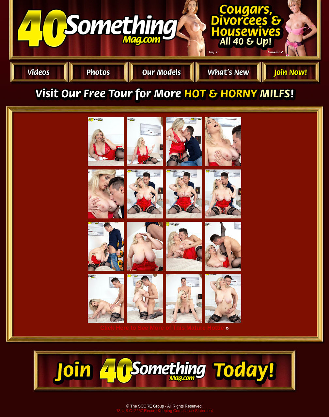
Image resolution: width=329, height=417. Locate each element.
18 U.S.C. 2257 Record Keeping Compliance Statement (164, 411)
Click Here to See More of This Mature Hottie (162, 328)
